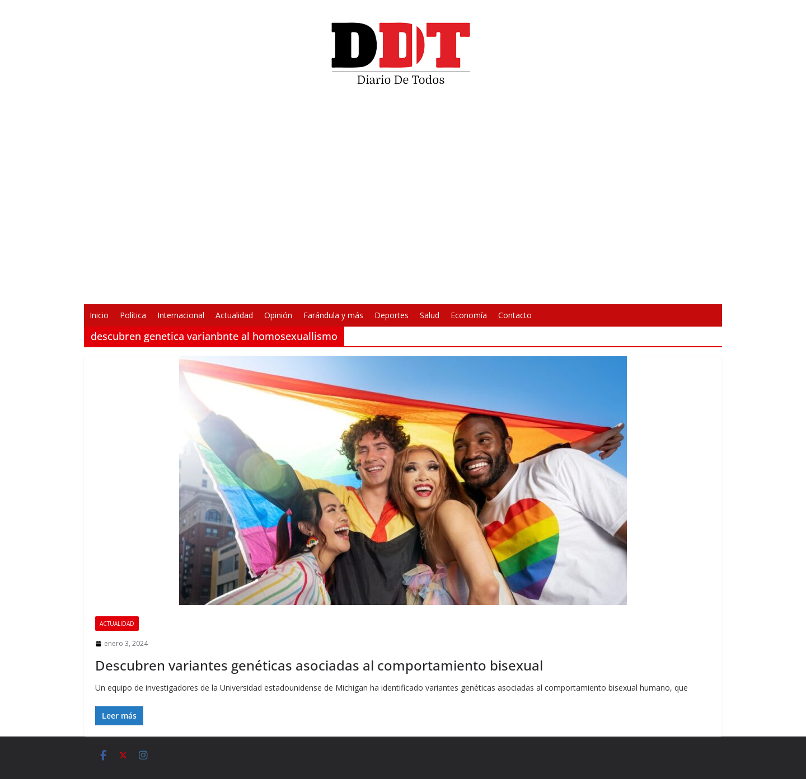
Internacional (180, 315)
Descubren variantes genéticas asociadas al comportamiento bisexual (319, 665)
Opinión (278, 315)
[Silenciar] (549, 288)
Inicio (99, 315)
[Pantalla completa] (567, 288)
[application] (403, 199)
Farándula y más (333, 315)
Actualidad (234, 315)
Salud (429, 315)
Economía (469, 315)
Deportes (391, 315)
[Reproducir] (238, 288)
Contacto (515, 315)
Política (133, 315)
